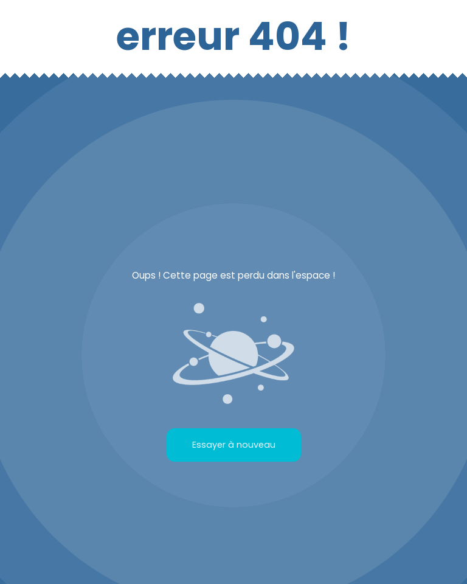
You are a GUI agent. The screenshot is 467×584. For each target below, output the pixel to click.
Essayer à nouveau (233, 445)
